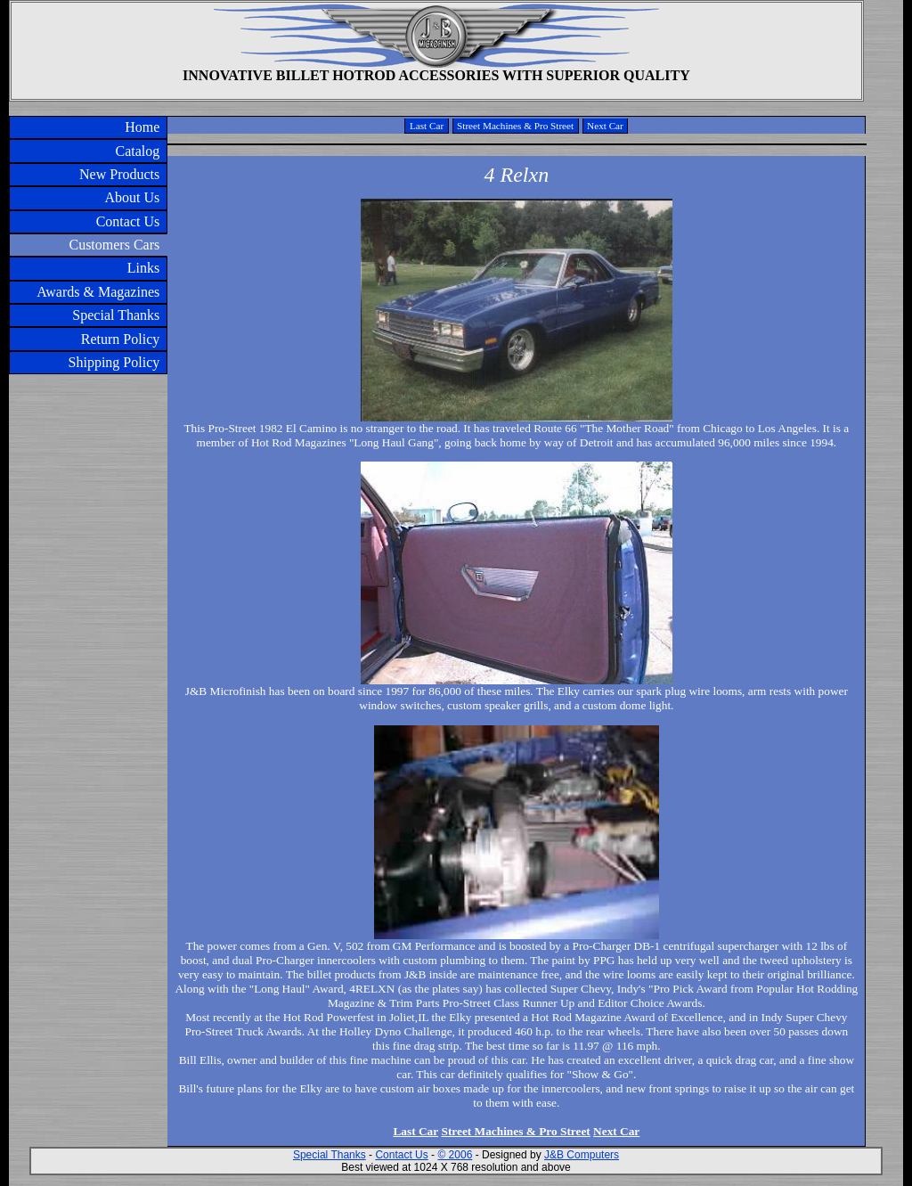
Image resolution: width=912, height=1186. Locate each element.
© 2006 (454, 1155)
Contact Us (128, 221)
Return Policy (120, 339)
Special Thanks (115, 315)
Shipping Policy (114, 362)
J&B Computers (581, 1155)
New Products (119, 174)
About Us (131, 197)
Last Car (427, 125)
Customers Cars (114, 244)
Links (143, 267)
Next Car (605, 125)
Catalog (137, 151)
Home (142, 127)
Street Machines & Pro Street (515, 125)
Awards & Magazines (98, 291)
